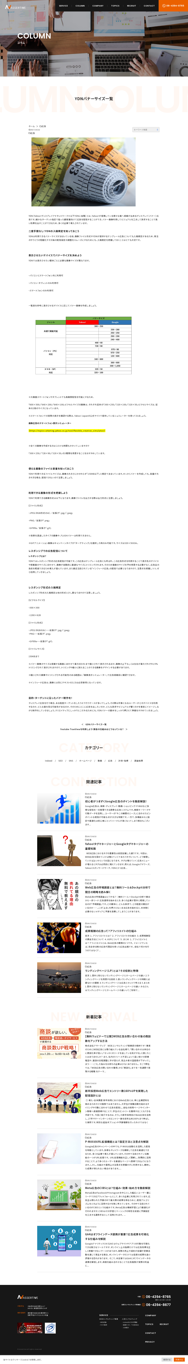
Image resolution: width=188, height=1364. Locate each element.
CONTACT (149, 5)
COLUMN (80, 5)
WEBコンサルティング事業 (108, 1319)
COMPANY (98, 5)
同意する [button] (179, 1359)
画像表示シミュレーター (95, 674)
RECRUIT (131, 5)
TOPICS (115, 5)
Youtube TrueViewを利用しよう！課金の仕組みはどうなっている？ (92, 729)
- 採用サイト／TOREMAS (130, 1325)
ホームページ (85, 760)
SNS (71, 760)
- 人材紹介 (125, 1327)
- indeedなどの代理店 (129, 1322)
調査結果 (138, 760)
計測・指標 (123, 760)
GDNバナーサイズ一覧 (96, 724)
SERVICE (63, 5)
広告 (44, 126)
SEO (60, 760)
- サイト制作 (103, 1325)
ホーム (32, 126)
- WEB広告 (103, 1322)
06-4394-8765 (175, 5)
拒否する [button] (167, 1359)
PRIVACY (150, 1342)
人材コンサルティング (129, 1319)
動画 (100, 760)
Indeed (48, 760)
